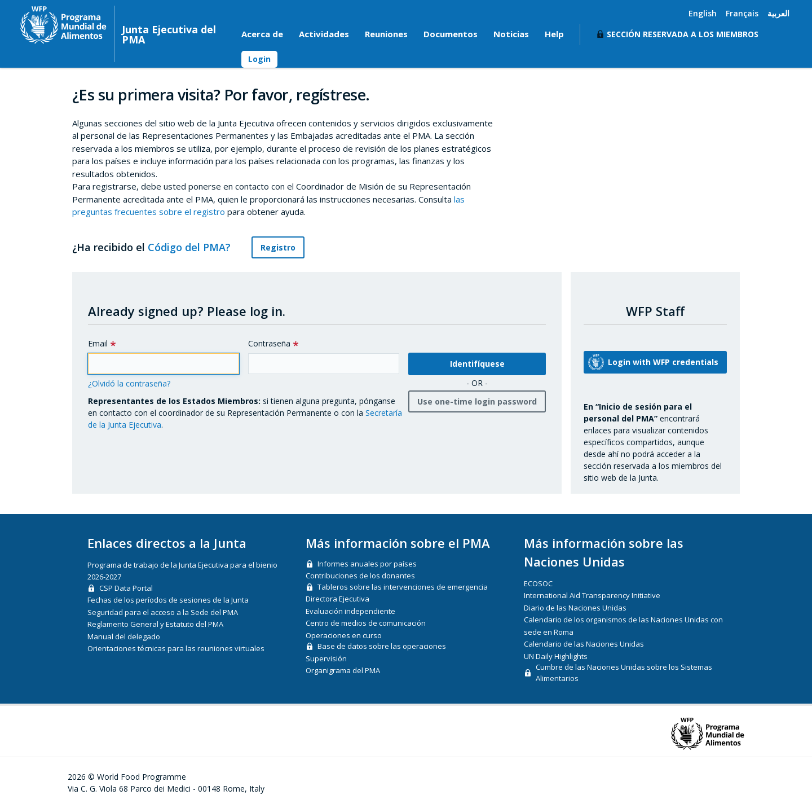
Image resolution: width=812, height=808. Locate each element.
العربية (778, 13)
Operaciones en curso (344, 635)
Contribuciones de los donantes (360, 575)
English (703, 13)
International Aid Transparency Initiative (592, 595)
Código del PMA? (196, 247)
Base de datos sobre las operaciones (381, 646)
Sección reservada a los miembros (682, 34)
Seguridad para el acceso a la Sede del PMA (162, 612)
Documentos (450, 33)
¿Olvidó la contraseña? (129, 383)
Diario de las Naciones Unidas (575, 608)
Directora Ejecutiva (337, 599)
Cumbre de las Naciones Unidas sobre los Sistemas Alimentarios (624, 672)
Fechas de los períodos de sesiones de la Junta (168, 600)
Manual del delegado (123, 636)
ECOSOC (538, 583)
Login (259, 59)
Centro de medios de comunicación (366, 623)
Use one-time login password (477, 401)
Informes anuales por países (367, 564)
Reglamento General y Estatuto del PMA (155, 624)
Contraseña (269, 343)
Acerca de (262, 33)
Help (554, 33)
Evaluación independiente (350, 611)
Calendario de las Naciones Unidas (584, 644)
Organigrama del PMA (343, 670)
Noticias (511, 33)
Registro (278, 247)
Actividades (324, 33)
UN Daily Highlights (556, 656)
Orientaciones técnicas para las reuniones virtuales (175, 648)
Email (98, 343)
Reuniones (386, 33)
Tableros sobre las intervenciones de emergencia (402, 587)
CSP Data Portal (126, 588)
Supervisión (326, 658)
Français (742, 13)
